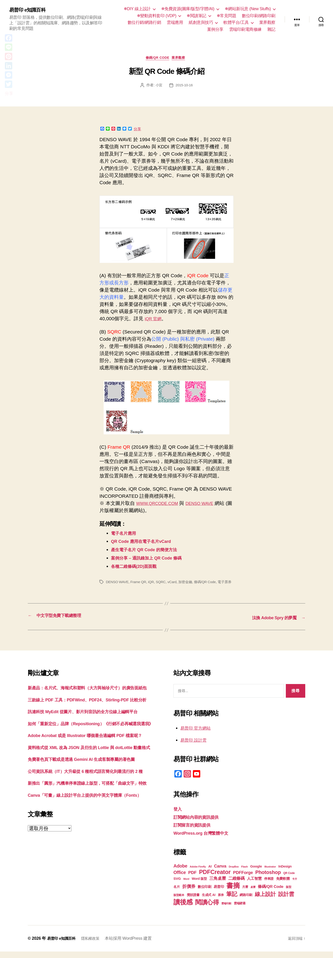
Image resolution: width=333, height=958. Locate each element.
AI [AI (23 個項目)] (210, 873)
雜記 (271, 29)
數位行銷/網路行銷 (144, 22)
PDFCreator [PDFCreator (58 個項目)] (215, 878)
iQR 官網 (154, 320)
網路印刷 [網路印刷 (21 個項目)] (246, 901)
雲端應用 (175, 22)
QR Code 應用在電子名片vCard (146, 542)
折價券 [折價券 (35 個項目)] (188, 892)
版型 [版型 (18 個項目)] (288, 893)
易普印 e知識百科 (30, 9)
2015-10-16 (184, 87)
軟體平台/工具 (236, 22)
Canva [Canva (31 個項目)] (220, 872)
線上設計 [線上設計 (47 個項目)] (265, 901)
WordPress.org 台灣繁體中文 (205, 839)
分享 (137, 130)
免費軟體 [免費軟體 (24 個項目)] (283, 885)
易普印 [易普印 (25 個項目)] (219, 893)
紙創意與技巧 (201, 22)
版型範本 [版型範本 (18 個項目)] (178, 901)
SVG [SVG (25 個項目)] (177, 885)
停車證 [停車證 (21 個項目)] (269, 885)
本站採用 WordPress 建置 (134, 944)
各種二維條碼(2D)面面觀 (137, 567)
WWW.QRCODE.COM (160, 504)
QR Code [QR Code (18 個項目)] (289, 879)
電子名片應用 (125, 534)
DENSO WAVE (208, 504)
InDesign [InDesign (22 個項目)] (285, 873)
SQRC (164, 583)
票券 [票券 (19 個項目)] (221, 901)
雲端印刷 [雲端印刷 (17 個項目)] (226, 909)
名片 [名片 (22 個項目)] (176, 893)
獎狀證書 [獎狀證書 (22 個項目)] (193, 901)
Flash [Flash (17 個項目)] (244, 873)
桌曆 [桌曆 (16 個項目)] (252, 893)
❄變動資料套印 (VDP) (156, 15)
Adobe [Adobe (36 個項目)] (180, 872)
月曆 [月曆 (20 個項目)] (245, 893)
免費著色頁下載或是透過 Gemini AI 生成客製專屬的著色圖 (90, 802)
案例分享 (215, 29)
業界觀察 (267, 22)
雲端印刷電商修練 (245, 29)
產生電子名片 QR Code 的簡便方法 (149, 551)
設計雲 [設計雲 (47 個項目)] (286, 901)
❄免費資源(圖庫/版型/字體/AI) (187, 8)
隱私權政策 (95, 944)
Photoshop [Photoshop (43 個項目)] (268, 879)
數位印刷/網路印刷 (258, 15)
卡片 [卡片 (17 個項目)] (294, 885)
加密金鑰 (190, 583)
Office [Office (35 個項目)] (179, 878)
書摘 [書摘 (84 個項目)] (233, 892)
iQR (154, 583)
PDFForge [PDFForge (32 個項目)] (243, 879)
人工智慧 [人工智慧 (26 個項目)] (254, 885)
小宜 (158, 87)
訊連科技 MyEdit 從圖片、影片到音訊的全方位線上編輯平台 (92, 732)
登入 (178, 815)
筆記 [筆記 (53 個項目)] (231, 900)
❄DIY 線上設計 (137, 8)
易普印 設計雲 (195, 746)
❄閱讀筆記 (196, 15)
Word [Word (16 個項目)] (186, 885)
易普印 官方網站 (198, 734)
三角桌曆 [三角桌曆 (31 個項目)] (217, 885)
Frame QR (140, 583)
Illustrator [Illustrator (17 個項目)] (270, 873)
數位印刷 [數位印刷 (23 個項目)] (204, 893)
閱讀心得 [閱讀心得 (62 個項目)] (207, 908)
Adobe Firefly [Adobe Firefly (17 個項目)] (198, 873)
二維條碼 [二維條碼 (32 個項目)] (236, 884)
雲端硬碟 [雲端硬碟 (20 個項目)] (240, 909)
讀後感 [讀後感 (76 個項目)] (183, 908)
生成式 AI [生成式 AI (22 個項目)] (208, 901)
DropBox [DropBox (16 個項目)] (234, 873)
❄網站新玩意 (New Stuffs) (248, 8)
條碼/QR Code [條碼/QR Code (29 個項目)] (270, 893)
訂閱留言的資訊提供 (195, 831)
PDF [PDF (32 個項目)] (192, 879)
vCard (176, 583)
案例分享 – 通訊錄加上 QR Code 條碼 (152, 559)
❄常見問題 (226, 15)
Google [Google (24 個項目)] (256, 873)
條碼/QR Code (157, 59)
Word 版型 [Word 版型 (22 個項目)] (199, 885)
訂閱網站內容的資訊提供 (199, 823)
